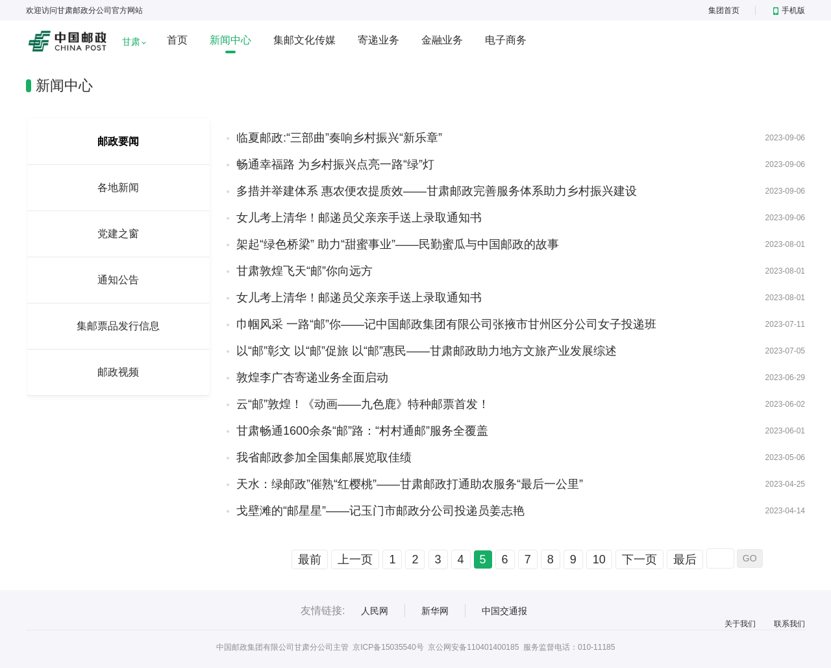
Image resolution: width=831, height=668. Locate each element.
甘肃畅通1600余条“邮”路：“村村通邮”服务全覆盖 (362, 430)
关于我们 (740, 623)
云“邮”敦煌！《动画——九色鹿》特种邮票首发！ (363, 404)
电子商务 (506, 39)
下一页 (639, 559)
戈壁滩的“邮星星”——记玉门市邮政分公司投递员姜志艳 (380, 510)
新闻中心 (230, 39)
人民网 (374, 611)
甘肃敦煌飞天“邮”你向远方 (304, 270)
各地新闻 (118, 187)
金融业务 (442, 39)
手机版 (789, 10)
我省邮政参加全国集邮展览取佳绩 (324, 457)
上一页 (355, 559)
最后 (685, 559)
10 (599, 559)
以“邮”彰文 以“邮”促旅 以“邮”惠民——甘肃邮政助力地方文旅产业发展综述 (426, 350)
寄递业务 (378, 39)
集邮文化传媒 (304, 39)
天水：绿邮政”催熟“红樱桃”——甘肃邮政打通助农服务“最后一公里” (409, 484)
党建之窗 (118, 233)
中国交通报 (504, 611)
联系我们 (789, 623)
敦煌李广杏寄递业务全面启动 (312, 377)
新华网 (435, 611)
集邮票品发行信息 (118, 325)
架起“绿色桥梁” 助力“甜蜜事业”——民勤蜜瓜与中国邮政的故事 (397, 244)
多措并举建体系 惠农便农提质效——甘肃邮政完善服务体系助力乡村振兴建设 (436, 191)
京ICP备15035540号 (388, 647)
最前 (309, 559)
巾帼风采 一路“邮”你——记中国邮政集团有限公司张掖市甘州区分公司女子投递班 (446, 324)
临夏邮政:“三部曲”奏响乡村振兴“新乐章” (339, 137)
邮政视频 (118, 372)
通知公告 (118, 279)
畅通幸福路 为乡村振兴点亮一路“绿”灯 (335, 164)
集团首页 (723, 10)
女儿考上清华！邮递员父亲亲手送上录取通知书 (359, 217)
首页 (177, 39)
